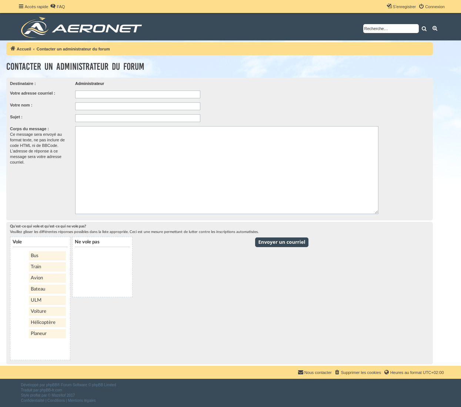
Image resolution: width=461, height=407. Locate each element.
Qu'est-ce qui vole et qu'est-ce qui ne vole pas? (48, 226)
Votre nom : (21, 105)
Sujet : (16, 117)
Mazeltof (58, 395)
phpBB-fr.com (51, 390)
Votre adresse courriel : (32, 93)
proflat (35, 395)
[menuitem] (57, 6)
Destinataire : (23, 83)
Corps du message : (29, 129)
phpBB (51, 385)
